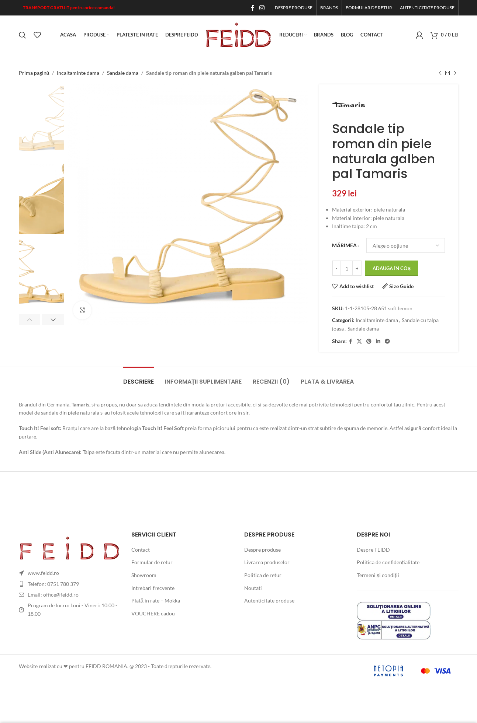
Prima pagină (34, 73)
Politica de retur (262, 575)
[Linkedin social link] (378, 341)
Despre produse (262, 549)
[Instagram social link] (262, 7)
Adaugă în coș (392, 268)
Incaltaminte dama (78, 73)
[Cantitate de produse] (346, 268)
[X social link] (359, 341)
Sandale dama (122, 73)
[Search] (22, 35)
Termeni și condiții (378, 575)
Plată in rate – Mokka (155, 600)
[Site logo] (238, 34)
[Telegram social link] (387, 341)
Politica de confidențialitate (388, 562)
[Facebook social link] (252, 7)
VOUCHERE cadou (153, 613)
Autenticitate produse (269, 600)
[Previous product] (440, 73)
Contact (140, 549)
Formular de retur (152, 562)
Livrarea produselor (267, 562)
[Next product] (455, 73)
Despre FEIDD (373, 549)
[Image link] (70, 547)
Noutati (253, 588)
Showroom (143, 575)
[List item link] (70, 584)
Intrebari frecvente (152, 588)
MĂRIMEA (344, 245)
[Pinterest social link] (369, 341)
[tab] (138, 378)
